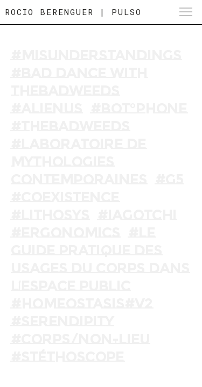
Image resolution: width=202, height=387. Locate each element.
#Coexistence (65, 197)
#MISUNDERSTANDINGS (96, 55)
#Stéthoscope (67, 357)
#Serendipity (62, 321)
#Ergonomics (65, 233)
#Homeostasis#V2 (81, 304)
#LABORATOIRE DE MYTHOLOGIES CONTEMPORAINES (79, 162)
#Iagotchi (137, 215)
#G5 (169, 179)
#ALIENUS (46, 109)
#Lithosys (50, 215)
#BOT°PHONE (138, 109)
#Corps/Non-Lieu (80, 339)
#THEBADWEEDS (70, 126)
